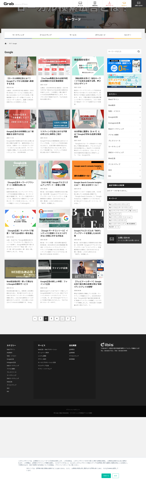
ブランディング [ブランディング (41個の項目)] (115, 216)
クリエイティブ (46, 35)
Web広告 (112, 160)
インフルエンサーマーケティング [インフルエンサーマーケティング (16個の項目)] (121, 209)
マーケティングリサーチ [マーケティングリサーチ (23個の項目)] (118, 222)
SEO (110, 172)
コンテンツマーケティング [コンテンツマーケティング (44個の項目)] (119, 213)
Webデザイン (113, 99)
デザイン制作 (42, 359)
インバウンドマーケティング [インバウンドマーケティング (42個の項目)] (120, 206)
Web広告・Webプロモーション (47, 349)
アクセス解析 (113, 136)
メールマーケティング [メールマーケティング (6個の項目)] (117, 225)
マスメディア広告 (43, 365)
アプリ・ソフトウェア (45, 369)
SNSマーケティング (116, 154)
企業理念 (72, 349)
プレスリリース (114, 142)
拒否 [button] (115, 476)
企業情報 (72, 352)
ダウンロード (100, 35)
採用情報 (72, 359)
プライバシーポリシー (73, 409)
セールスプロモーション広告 (47, 362)
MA (109, 178)
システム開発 (42, 356)
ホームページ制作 (43, 352)
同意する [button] (106, 476)
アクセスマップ (74, 356)
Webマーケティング (116, 130)
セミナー (127, 35)
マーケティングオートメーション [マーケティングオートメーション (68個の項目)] (121, 219)
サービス (73, 35)
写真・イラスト (114, 111)
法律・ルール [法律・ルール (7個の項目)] (115, 229)
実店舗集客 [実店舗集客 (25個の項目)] (131, 225)
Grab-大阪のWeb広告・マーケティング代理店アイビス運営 (73, 413)
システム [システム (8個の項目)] (134, 213)
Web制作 (112, 105)
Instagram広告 (114, 124)
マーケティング (18, 35)
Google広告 (113, 118)
